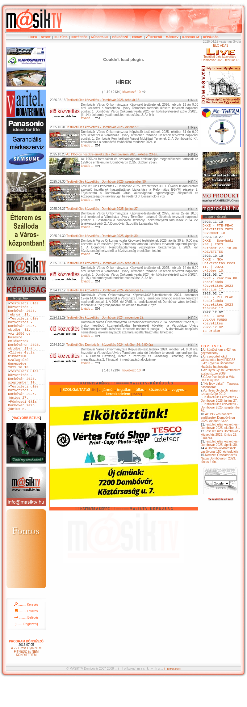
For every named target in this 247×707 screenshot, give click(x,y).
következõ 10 (133, 92)
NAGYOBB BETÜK (26, 445)
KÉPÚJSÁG (211, 37)
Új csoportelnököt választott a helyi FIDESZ (218, 386)
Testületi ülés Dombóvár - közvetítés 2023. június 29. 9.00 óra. (220, 462)
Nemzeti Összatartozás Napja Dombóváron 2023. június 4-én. (219, 486)
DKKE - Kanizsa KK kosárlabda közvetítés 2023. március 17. (220, 299)
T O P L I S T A (211, 374)
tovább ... (92, 118)
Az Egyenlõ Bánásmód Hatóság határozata (218, 392)
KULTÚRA (61, 37)
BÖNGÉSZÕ (120, 37)
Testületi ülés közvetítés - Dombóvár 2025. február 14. (103, 263)
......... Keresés (26, 631)
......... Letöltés (26, 638)
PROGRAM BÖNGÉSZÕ (26, 668)
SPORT (46, 37)
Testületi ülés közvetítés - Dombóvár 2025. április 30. (220, 471)
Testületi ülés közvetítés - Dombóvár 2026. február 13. (103, 100)
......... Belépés (26, 644)
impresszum (172, 695)
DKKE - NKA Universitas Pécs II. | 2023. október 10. (219, 276)
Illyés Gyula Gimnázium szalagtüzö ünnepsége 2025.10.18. (21, 374)
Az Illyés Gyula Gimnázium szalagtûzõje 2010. (220, 420)
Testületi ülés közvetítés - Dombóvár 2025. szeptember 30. (221, 435)
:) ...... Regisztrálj (26, 651)
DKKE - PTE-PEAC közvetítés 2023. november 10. (219, 232)
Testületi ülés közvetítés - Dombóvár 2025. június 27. (219, 426)
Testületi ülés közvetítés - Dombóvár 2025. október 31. (220, 454)
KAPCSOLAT (190, 37)
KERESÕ (154, 37)
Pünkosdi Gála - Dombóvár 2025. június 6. (24, 431)
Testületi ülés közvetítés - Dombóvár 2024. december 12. (105, 290)
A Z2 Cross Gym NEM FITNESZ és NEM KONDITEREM (26, 678)
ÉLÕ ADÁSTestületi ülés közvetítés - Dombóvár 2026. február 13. (220, 53)
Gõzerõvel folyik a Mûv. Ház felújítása (218, 406)
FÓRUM (137, 37)
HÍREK (32, 37)
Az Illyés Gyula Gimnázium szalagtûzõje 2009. (220, 399)
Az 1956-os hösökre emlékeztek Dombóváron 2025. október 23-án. (218, 445)
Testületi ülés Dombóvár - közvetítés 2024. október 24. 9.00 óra (109, 344)
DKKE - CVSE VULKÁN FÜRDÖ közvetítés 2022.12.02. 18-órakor (215, 349)
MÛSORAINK (100, 37)
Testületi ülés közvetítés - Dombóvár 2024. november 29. (105, 317)
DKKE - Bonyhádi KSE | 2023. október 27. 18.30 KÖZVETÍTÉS (220, 252)
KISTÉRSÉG (79, 37)
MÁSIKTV (172, 37)
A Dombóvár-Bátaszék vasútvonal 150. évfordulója (219, 477)
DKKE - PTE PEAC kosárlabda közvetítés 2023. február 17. (219, 323)
